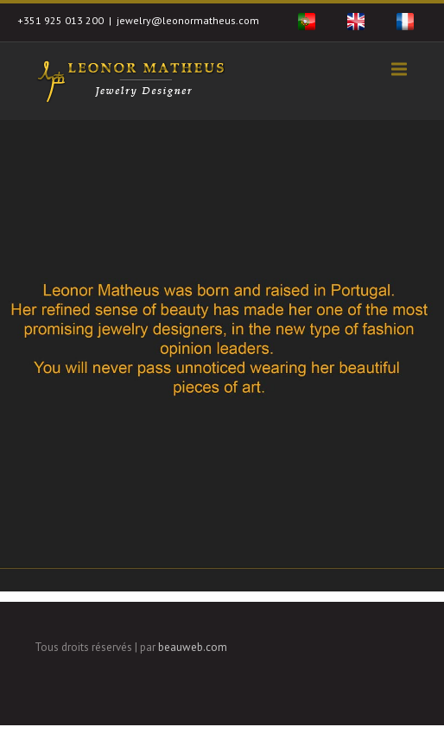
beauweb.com (192, 647)
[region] (222, 355)
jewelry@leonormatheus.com (188, 20)
